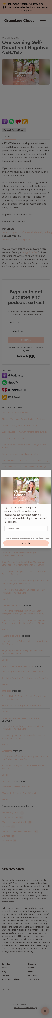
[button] (46, 473)
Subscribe (26, 543)
